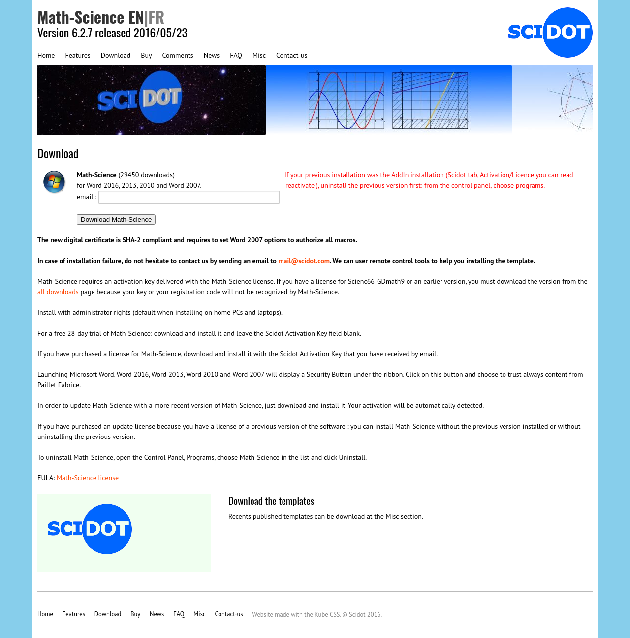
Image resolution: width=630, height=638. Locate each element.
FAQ (236, 55)
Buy (146, 55)
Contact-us (291, 55)
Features (77, 55)
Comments (177, 55)
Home (46, 55)
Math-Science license (88, 477)
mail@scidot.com (304, 260)
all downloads (58, 291)
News (212, 55)
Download (116, 55)
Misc (259, 55)
